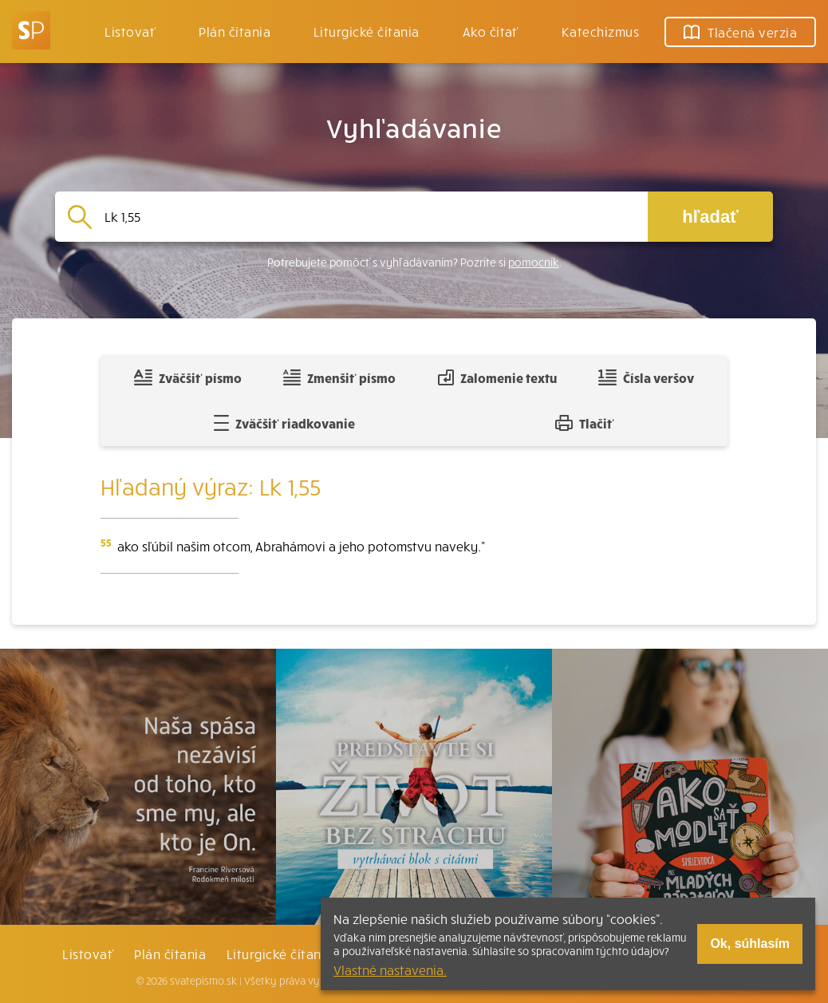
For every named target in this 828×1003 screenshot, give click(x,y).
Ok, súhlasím (750, 943)
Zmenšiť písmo (339, 377)
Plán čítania (170, 954)
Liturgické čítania (366, 31)
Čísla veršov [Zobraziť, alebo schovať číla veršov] (645, 377)
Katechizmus (600, 31)
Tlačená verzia (740, 32)
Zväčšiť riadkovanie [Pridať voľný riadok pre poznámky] (284, 423)
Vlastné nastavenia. (390, 969)
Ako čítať (490, 31)
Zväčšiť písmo (187, 377)
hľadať (710, 217)
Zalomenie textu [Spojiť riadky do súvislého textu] (497, 377)
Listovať (130, 31)
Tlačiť (584, 423)
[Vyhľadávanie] (370, 217)
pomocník (533, 262)
